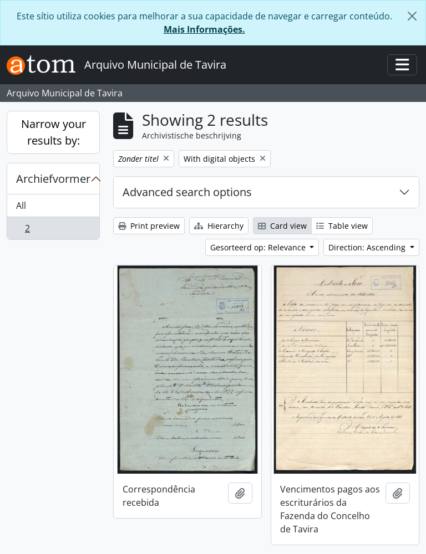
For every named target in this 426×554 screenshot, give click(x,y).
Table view (342, 225)
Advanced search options (187, 191)
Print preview (149, 225)
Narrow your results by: (53, 132)
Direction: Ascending (368, 247)
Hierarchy (219, 225)
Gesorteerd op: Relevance (259, 247)
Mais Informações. (204, 29)
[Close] (412, 16)
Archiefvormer (53, 178)
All (21, 205)
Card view (282, 225)
